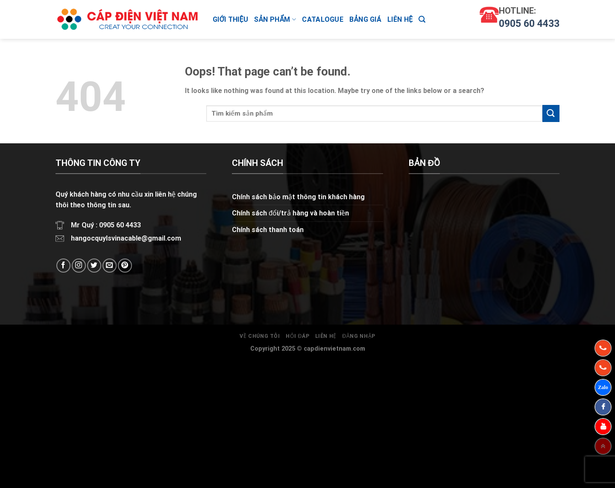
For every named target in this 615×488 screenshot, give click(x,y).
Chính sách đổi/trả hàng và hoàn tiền (290, 213)
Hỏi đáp (297, 336)
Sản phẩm (275, 19)
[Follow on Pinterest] (125, 266)
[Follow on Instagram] (79, 266)
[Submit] (550, 113)
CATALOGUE (322, 19)
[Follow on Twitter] (94, 266)
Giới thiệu (230, 19)
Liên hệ (400, 19)
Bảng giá (365, 19)
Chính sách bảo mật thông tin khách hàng (298, 197)
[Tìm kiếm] (422, 19)
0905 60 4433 (529, 23)
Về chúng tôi (260, 336)
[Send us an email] (109, 266)
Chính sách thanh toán (268, 230)
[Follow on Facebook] (63, 266)
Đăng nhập (358, 336)
